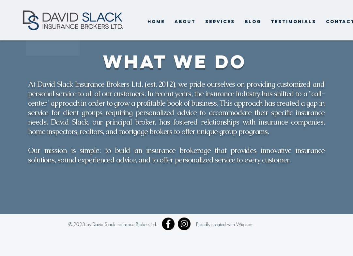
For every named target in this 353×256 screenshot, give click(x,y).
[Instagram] (184, 224)
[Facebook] (168, 224)
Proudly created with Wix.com (224, 224)
